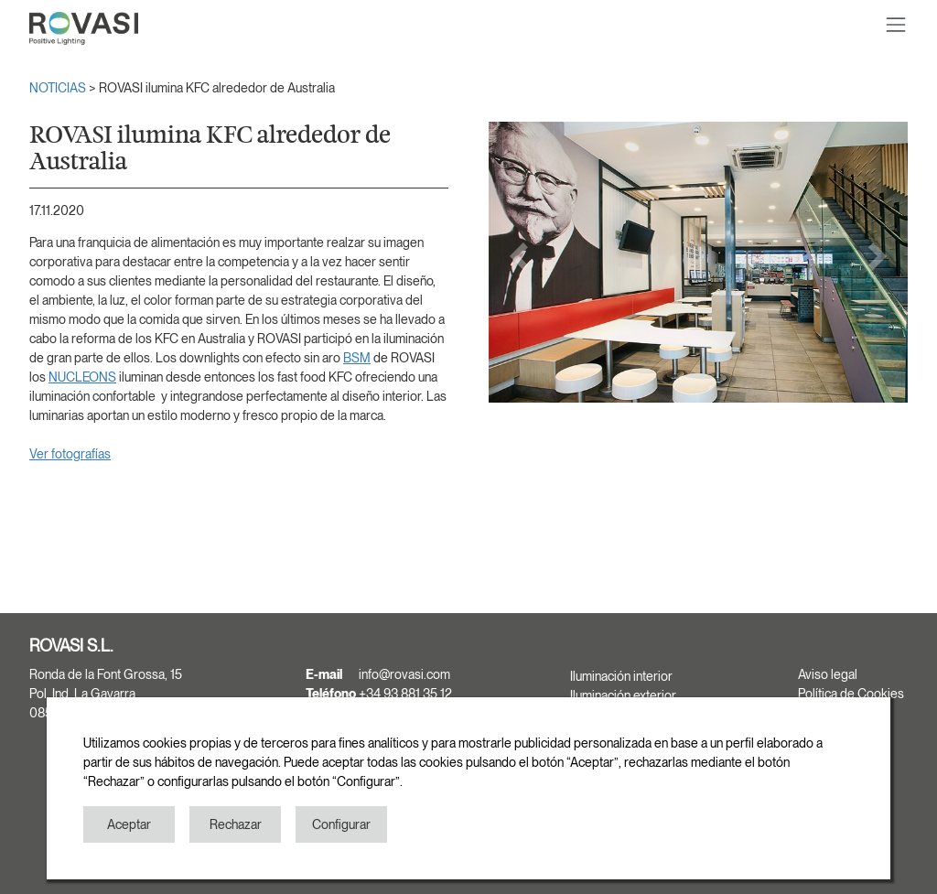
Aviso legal (827, 674)
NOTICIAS (59, 88)
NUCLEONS (82, 377)
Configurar (341, 824)
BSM (357, 357)
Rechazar (236, 824)
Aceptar (129, 824)
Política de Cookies (851, 693)
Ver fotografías (70, 454)
